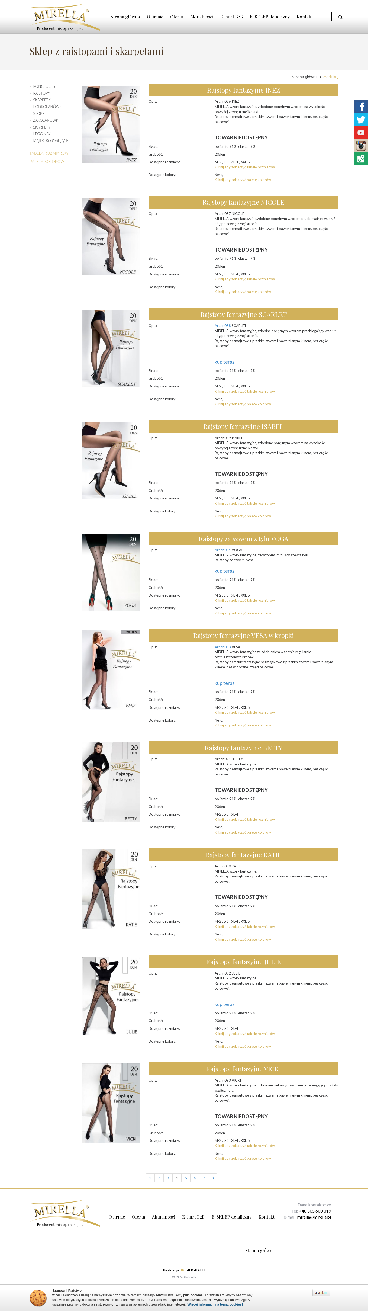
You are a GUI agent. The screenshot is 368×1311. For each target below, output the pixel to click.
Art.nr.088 (223, 325)
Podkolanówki (47, 106)
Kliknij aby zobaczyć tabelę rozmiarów (245, 167)
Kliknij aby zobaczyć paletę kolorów (243, 180)
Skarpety (41, 127)
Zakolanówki (46, 120)
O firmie (155, 17)
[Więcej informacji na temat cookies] (215, 1304)
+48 (303, 1210)
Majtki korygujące (50, 140)
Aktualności (201, 17)
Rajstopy (41, 93)
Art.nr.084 (223, 550)
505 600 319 (319, 1210)
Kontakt (305, 17)
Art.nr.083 (223, 647)
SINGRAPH (195, 1270)
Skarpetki (42, 99)
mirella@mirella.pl (314, 1216)
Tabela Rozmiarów (49, 153)
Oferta (176, 17)
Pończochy (44, 86)
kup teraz (224, 362)
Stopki (39, 113)
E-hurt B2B (231, 17)
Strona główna (125, 17)
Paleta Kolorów (47, 161)
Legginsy (41, 133)
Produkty (330, 76)
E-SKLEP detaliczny (270, 17)
